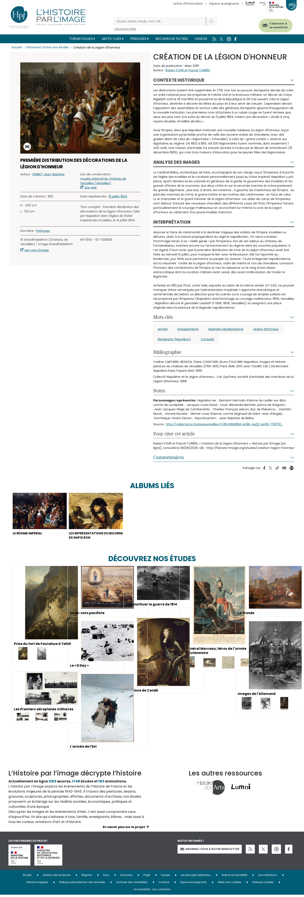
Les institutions (267, 877)
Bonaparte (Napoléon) (174, 339)
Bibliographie (167, 352)
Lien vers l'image (36, 250)
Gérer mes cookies (229, 884)
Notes (159, 391)
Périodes (138, 38)
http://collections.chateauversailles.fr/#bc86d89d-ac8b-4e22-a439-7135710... (224, 424)
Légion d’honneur (266, 329)
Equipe (165, 877)
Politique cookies (263, 884)
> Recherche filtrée (125, 29)
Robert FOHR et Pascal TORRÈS (188, 70)
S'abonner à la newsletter (275, 24)
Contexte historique (178, 80)
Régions (86, 877)
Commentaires (168, 457)
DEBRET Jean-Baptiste (49, 174)
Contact (164, 884)
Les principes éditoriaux (196, 877)
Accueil (17, 47)
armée (163, 329)
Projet (146, 877)
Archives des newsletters (132, 884)
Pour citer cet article (174, 434)
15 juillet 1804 (118, 196)
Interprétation (171, 222)
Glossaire (126, 877)
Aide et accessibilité (234, 877)
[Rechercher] (160, 21)
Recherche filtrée (171, 38)
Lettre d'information (188, 3)
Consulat (207, 339)
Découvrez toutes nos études (49, 47)
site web (90, 187)
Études (27, 877)
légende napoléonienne (225, 329)
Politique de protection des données (82, 884)
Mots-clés (111, 38)
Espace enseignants (224, 3)
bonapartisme (188, 329)
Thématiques (81, 38)
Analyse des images (176, 162)
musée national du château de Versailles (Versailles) (103, 181)
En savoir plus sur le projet (124, 829)
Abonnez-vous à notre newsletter (209, 851)
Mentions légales (37, 884)
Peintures (43, 231)
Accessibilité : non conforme (152, 891)
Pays (106, 877)
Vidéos (201, 38)
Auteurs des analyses (57, 877)
